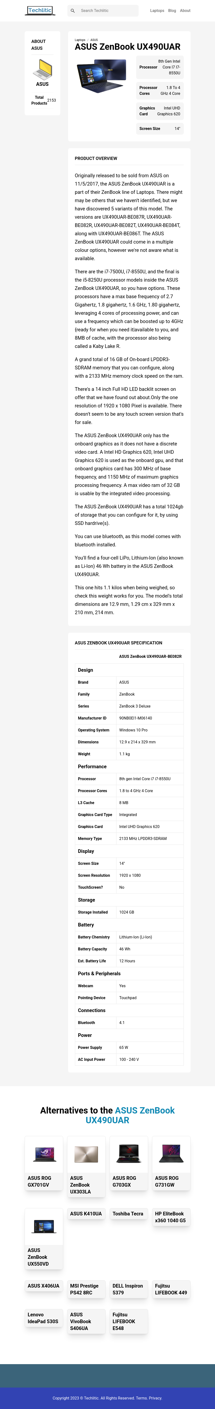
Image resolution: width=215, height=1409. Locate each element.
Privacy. (155, 1398)
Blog (172, 10)
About (185, 10)
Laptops (157, 10)
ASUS (42, 84)
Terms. (142, 1398)
